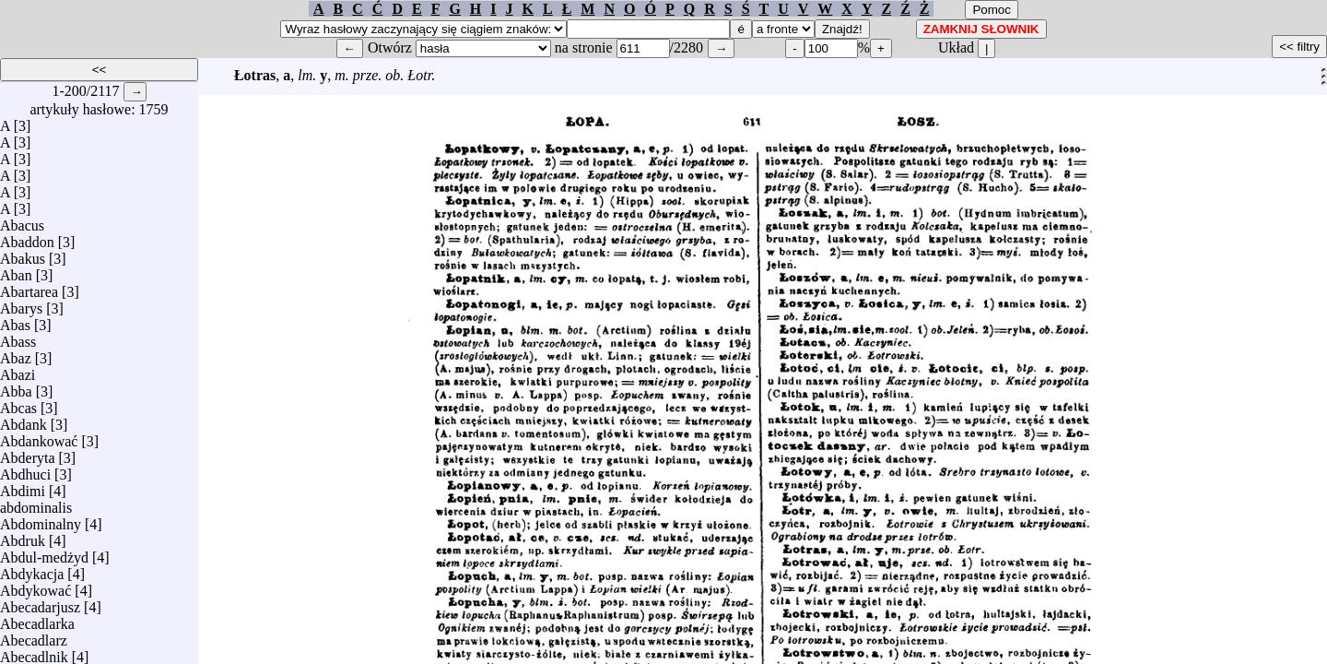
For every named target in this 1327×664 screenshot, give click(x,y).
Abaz (15, 354)
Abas (15, 320)
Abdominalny (40, 520)
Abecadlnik (34, 652)
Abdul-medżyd (44, 553)
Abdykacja (32, 569)
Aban (16, 271)
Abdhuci (25, 470)
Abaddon (27, 237)
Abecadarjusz (40, 603)
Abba (16, 387)
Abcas (18, 403)
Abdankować (38, 437)
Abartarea (29, 287)
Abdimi (22, 486)
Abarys (21, 304)
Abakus (22, 254)
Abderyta (27, 453)
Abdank (23, 420)
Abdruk (22, 536)
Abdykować (35, 586)
